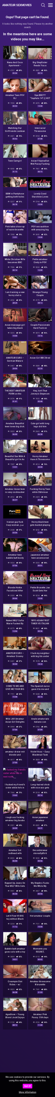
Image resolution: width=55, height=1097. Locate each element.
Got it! (27, 1086)
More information (27, 1092)
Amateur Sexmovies (17, 5)
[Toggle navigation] (50, 5)
